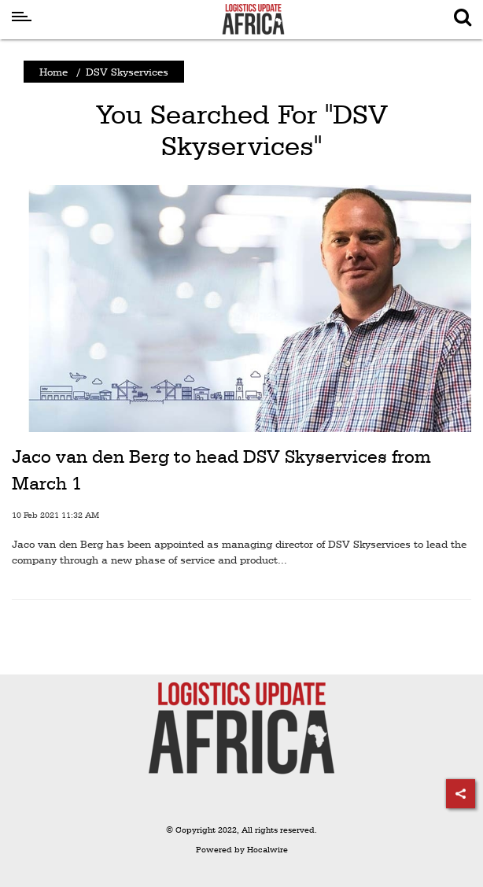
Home (53, 71)
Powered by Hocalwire (242, 849)
